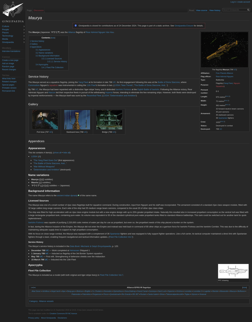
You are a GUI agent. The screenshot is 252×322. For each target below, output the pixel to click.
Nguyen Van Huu (106, 32)
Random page (8, 66)
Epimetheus (118, 291)
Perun (105, 294)
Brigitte (87, 291)
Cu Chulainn (97, 291)
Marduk (215, 291)
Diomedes (108, 291)
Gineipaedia (8, 42)
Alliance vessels (46, 301)
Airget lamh (55, 291)
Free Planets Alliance (224, 73)
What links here (8, 78)
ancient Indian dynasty (67, 195)
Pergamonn (97, 294)
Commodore (34, 85)
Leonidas (188, 291)
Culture (5, 26)
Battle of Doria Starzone (169, 82)
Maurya (233, 291)
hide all (66, 152)
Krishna (180, 291)
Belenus (80, 291)
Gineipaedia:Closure (184, 25)
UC (235, 70)
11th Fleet (91, 85)
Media (5, 39)
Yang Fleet (228, 83)
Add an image (8, 63)
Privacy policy (33, 318)
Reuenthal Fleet (94, 95)
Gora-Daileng (130, 291)
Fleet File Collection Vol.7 (120, 237)
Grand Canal (142, 291)
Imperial (109, 92)
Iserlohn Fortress (123, 89)
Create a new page (10, 60)
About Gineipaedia (48, 318)
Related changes (9, 81)
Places (5, 33)
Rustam (143, 294)
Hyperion (171, 291)
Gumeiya (152, 291)
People (5, 30)
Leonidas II (197, 291)
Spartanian (222, 118)
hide (53, 38)
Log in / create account (240, 2)
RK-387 (135, 294)
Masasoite (224, 291)
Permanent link (8, 91)
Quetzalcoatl (115, 294)
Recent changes (9, 69)
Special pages (8, 85)
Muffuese (241, 291)
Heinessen (74, 250)
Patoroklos (86, 294)
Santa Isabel (153, 294)
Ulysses (194, 294)
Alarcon (51, 92)
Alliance (71, 32)
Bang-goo (71, 291)
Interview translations (11, 51)
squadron (53, 85)
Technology (7, 36)
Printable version (9, 88)
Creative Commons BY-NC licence (63, 313)
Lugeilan (207, 291)
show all (57, 152)
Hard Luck (162, 291)
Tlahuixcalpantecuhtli (174, 294)
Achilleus (46, 291)
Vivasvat (202, 294)
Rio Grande (126, 294)
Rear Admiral (221, 76)
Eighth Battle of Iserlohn (148, 89)
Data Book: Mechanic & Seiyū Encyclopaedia (90, 246)
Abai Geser (36, 291)
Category (33, 301)
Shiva (162, 294)
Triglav (187, 294)
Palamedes (76, 294)
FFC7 (228, 96)
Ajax (64, 291)
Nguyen (230, 76)
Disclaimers (62, 318)
